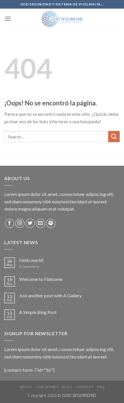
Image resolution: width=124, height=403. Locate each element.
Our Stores (47, 387)
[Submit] (114, 136)
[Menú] (7, 18)
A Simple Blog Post (38, 312)
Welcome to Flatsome (40, 279)
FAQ (101, 387)
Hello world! (31, 260)
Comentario (29, 266)
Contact (85, 387)
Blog (67, 387)
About (25, 387)
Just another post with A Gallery (50, 295)
